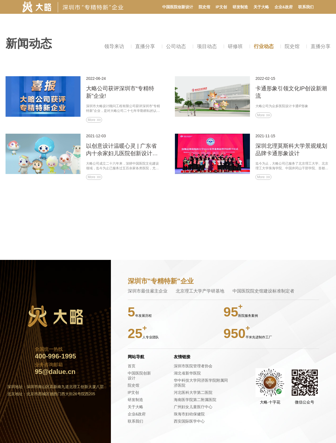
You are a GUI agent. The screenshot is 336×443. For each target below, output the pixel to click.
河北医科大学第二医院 (193, 392)
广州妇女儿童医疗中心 (193, 407)
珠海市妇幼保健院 (189, 414)
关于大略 (261, 7)
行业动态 (264, 46)
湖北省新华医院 (187, 373)
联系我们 (306, 7)
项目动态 (207, 46)
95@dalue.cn (55, 371)
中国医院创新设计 (177, 7)
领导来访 (114, 46)
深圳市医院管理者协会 (193, 366)
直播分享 (145, 46)
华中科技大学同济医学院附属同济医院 (201, 382)
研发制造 (240, 7)
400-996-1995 (55, 356)
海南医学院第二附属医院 (195, 399)
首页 (131, 366)
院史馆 (204, 7)
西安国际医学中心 (189, 421)
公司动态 (176, 46)
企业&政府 (283, 7)
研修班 (235, 46)
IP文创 (221, 7)
